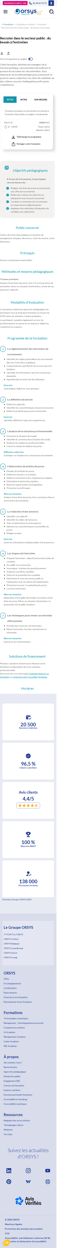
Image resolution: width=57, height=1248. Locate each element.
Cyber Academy (11, 1041)
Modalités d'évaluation (27, 302)
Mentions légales (13, 1224)
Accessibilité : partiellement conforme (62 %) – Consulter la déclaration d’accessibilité (27, 1240)
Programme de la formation (27, 338)
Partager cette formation (26, 144)
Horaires (27, 688)
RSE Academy (10, 1046)
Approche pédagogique (15, 1071)
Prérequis (27, 253)
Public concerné (27, 228)
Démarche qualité (12, 1076)
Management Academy (15, 1036)
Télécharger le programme (26, 137)
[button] (6, 1242)
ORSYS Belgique (11, 943)
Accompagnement (12, 983)
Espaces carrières (12, 1090)
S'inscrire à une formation (16, 997)
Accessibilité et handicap (15, 1099)
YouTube (8, 1134)
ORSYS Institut (11, 939)
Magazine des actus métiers (17, 1120)
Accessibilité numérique (15, 1104)
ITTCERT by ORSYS (13, 934)
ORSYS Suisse (10, 952)
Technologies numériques (16, 1018)
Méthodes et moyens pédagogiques (27, 272)
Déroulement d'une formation (18, 1002)
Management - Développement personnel (23, 1023)
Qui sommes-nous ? (13, 1062)
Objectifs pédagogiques (30, 170)
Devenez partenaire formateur (18, 1094)
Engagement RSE (12, 1081)
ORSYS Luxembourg (13, 948)
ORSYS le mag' (11, 957)
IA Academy (9, 1032)
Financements (10, 992)
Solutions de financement (27, 656)
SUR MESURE (40, 99)
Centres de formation (14, 1085)
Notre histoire (10, 1067)
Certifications (10, 988)
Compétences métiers (25, 24)
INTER (10, 99)
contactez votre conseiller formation (30, 677)
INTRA (23, 99)
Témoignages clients (13, 1125)
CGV (7, 1233)
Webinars (8, 1129)
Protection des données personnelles (24, 1228)
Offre (6, 979)
